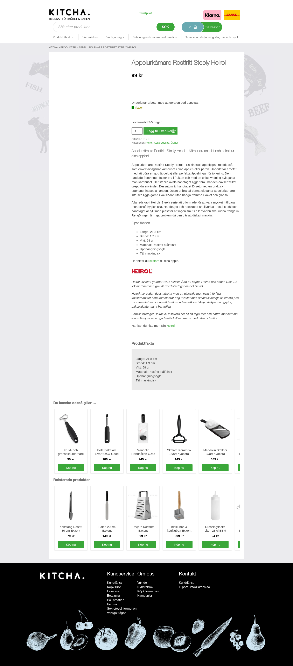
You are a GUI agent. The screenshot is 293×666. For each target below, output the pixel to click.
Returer (112, 604)
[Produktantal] (137, 131)
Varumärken (90, 37)
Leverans (113, 591)
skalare (154, 261)
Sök (165, 27)
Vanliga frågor (115, 37)
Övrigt (174, 142)
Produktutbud (63, 37)
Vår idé (142, 582)
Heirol (148, 142)
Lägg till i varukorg (160, 131)
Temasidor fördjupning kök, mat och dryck (212, 37)
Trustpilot (145, 13)
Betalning (113, 595)
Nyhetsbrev (145, 587)
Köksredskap (161, 142)
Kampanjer (144, 595)
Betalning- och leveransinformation (155, 37)
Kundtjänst (114, 582)
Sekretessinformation (122, 608)
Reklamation (115, 600)
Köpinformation (148, 591)
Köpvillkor (114, 587)
